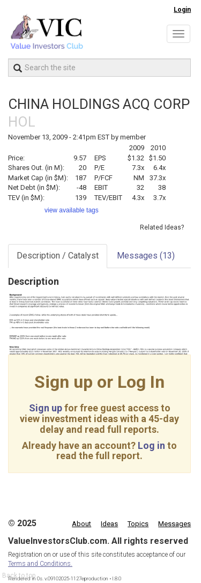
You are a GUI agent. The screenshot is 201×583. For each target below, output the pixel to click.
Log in (151, 445)
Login (182, 9)
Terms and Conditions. (40, 563)
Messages (146, 255)
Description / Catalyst (58, 255)
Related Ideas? (162, 227)
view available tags (71, 210)
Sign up (45, 408)
